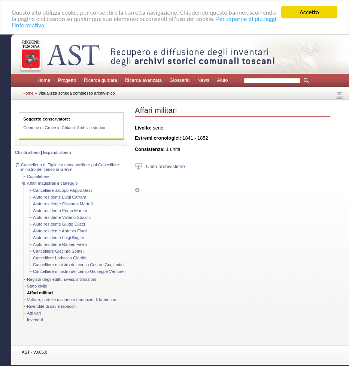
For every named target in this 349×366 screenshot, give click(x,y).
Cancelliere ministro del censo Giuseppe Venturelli (79, 271)
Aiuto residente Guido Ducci (59, 224)
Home (43, 80)
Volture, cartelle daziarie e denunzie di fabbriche (71, 299)
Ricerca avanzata (143, 80)
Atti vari (34, 313)
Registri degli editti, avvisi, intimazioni (61, 279)
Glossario (179, 80)
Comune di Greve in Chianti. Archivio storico (64, 127)
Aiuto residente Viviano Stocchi (62, 217)
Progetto (67, 80)
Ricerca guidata (100, 80)
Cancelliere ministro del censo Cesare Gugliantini (78, 264)
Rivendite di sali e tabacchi (51, 306)
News (203, 80)
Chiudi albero (27, 152)
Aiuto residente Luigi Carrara (59, 197)
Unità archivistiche (165, 166)
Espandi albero (57, 152)
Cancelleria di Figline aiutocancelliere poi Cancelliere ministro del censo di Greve (70, 167)
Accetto (309, 12)
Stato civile (37, 286)
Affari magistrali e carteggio (52, 183)
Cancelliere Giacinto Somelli (59, 251)
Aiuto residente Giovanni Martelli (63, 204)
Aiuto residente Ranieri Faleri (60, 244)
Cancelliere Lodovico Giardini (60, 258)
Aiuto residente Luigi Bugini (58, 237)
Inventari (35, 320)
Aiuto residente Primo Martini (60, 210)
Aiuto (222, 80)
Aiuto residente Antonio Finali (60, 231)
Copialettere (38, 176)
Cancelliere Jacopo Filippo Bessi (63, 190)
